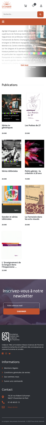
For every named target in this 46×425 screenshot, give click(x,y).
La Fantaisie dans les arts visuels (33, 218)
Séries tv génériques (7, 126)
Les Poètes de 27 (33, 125)
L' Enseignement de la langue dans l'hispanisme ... (11, 264)
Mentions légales (11, 368)
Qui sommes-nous (11, 377)
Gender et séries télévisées (10, 218)
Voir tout (24, 65)
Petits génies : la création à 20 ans (33, 172)
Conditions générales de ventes (17, 372)
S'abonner (21, 311)
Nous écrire (12, 407)
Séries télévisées (10, 171)
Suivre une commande (13, 381)
